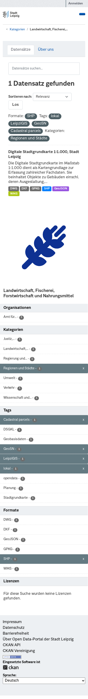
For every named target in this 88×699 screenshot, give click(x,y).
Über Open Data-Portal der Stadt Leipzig (38, 639)
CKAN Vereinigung (19, 651)
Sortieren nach (19, 96)
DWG (13, 188)
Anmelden (75, 3)
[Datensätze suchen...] (44, 69)
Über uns (45, 50)
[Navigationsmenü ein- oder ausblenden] (82, 14)
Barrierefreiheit (16, 634)
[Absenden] (77, 66)
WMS (14, 193)
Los (15, 105)
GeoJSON (60, 188)
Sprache (9, 675)
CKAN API (11, 645)
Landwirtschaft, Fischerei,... (49, 29)
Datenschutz (14, 628)
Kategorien (17, 29)
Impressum (12, 622)
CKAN (11, 667)
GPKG (35, 188)
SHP (47, 188)
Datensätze (21, 50)
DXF (24, 188)
